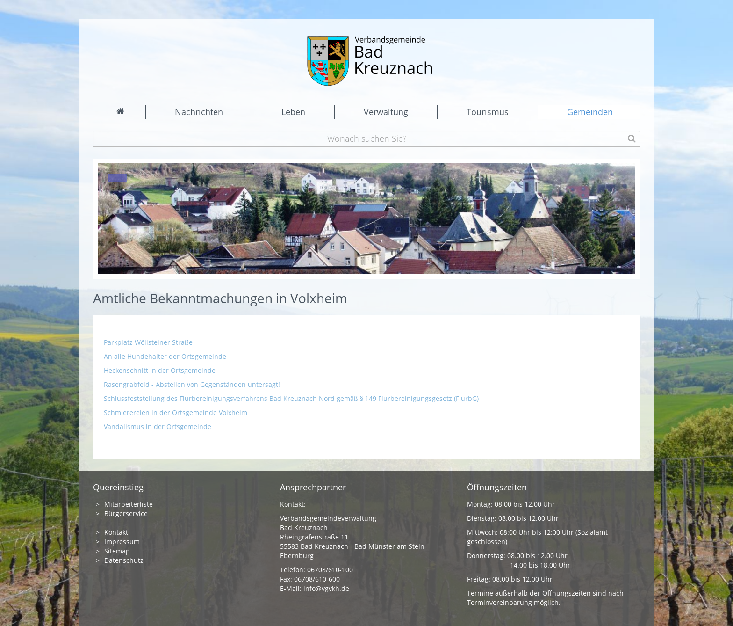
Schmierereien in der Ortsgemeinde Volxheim (176, 412)
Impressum (122, 541)
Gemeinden (590, 111)
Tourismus (488, 111)
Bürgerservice (126, 513)
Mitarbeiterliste (128, 504)
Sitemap (117, 550)
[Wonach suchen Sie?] (366, 138)
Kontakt (116, 532)
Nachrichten (199, 111)
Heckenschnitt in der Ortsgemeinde (160, 370)
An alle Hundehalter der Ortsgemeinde (165, 356)
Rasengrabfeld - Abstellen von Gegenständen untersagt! (193, 384)
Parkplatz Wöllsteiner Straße (148, 342)
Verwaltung (386, 111)
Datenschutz (124, 560)
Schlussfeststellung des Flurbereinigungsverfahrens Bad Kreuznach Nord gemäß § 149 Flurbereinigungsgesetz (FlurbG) (291, 398)
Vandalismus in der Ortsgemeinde (157, 426)
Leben (293, 111)
